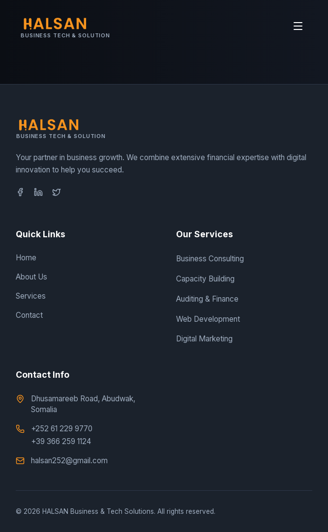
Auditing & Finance (207, 299)
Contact (29, 315)
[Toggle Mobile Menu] (298, 26)
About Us (31, 276)
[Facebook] (20, 192)
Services (31, 296)
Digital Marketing (204, 338)
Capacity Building (205, 278)
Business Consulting (210, 258)
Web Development (208, 319)
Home (26, 257)
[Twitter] (56, 192)
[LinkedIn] (38, 192)
